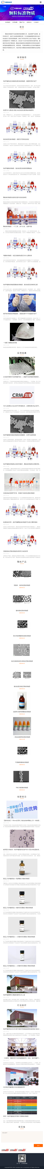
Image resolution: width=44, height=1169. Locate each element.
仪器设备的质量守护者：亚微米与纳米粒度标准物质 (19, 493)
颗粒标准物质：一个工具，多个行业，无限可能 (17, 226)
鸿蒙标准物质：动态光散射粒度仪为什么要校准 (17, 255)
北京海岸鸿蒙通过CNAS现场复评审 (14, 1087)
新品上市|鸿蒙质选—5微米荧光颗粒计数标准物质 (18, 907)
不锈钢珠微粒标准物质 (22, 762)
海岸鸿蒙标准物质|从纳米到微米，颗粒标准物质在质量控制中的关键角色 (22, 464)
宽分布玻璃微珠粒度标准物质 (22, 636)
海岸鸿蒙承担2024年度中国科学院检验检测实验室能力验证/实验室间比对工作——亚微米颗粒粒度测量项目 (22, 1029)
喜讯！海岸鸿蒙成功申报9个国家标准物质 (16, 1116)
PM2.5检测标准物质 (22, 787)
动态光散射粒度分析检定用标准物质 (22, 661)
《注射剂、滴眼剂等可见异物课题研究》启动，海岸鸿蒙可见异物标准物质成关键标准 (22, 1058)
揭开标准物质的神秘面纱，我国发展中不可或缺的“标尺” (20, 313)
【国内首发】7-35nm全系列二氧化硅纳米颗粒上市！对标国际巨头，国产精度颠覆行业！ (22, 820)
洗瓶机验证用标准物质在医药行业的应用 (15, 551)
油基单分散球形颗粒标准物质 (22, 711)
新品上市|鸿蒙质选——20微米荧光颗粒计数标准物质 (19, 966)
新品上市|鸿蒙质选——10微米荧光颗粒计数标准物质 (19, 937)
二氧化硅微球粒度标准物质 (22, 737)
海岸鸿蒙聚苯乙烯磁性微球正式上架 (14, 995)
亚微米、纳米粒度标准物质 (22, 585)
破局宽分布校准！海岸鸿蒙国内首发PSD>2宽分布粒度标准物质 (22, 849)
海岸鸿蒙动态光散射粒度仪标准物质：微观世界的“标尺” (20, 81)
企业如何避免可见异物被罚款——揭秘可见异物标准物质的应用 (22, 377)
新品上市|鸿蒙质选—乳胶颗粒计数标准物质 (16, 878)
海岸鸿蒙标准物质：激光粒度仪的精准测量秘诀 (17, 168)
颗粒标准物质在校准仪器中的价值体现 (14, 197)
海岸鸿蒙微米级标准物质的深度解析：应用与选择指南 (19, 435)
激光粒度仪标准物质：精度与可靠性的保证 (16, 139)
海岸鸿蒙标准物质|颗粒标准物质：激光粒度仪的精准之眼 (20, 284)
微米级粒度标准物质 (22, 610)
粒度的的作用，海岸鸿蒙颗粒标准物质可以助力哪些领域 (20, 522)
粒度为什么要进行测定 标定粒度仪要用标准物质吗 (18, 110)
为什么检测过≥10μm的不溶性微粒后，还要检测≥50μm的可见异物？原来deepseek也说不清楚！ (22, 406)
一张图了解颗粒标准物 (10, 342)
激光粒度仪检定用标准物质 (22, 686)
